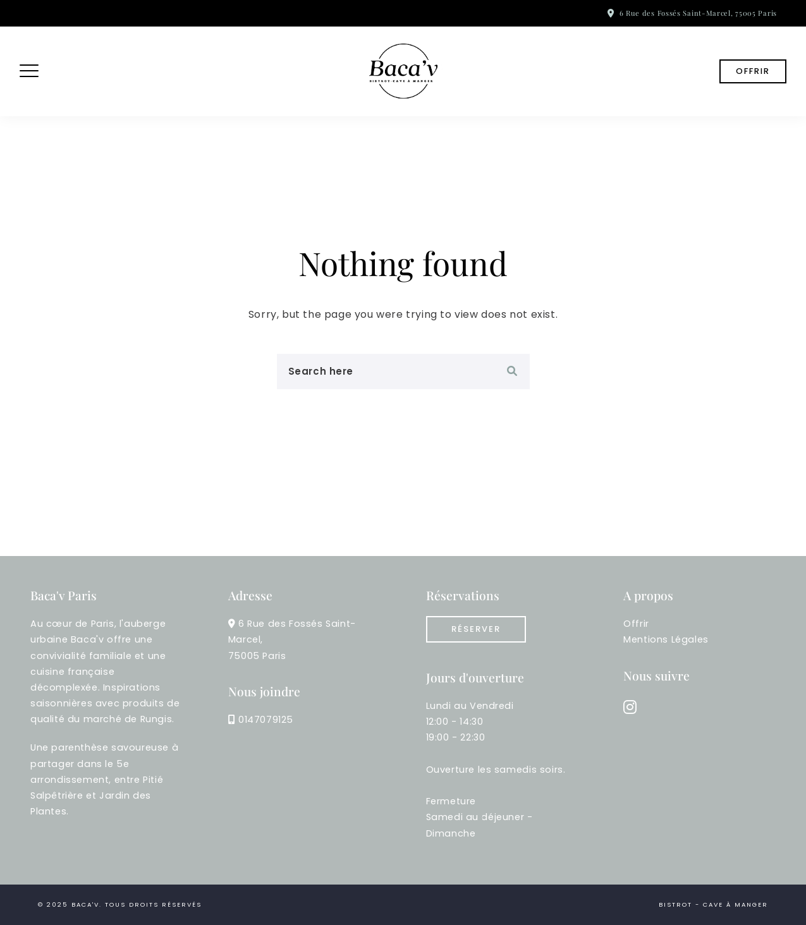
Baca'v (85, 904)
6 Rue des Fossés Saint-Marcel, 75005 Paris (698, 13)
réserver (476, 629)
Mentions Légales (666, 639)
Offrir (753, 71)
